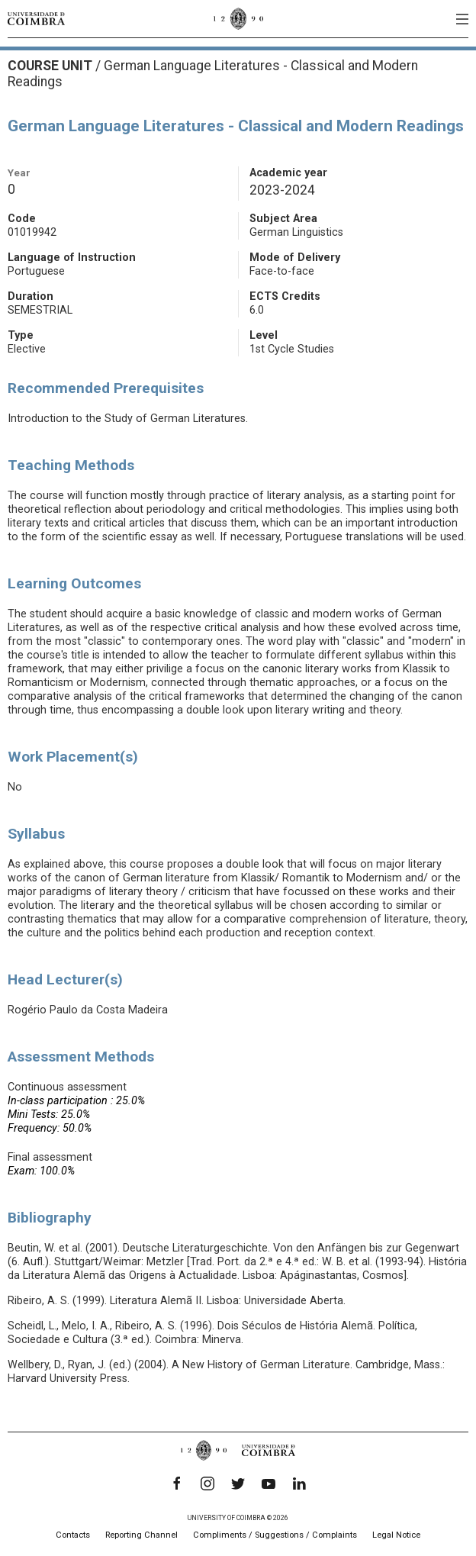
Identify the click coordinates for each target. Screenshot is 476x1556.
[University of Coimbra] (36, 18)
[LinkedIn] (299, 1483)
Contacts (73, 1535)
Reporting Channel (141, 1535)
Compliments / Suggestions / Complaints (275, 1535)
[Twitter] (238, 1483)
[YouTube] (268, 1483)
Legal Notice (396, 1535)
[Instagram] (207, 1483)
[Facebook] (177, 1483)
